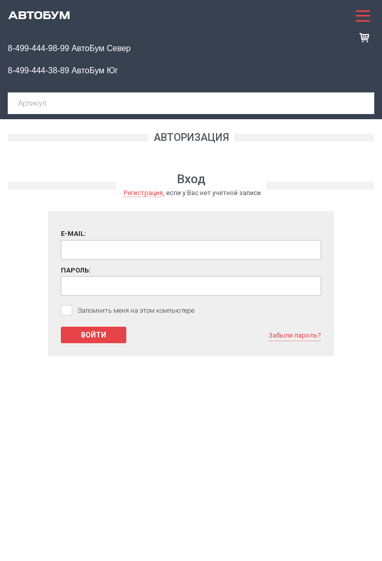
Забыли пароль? (295, 335)
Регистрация (143, 193)
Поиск (362, 103)
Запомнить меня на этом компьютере (135, 310)
